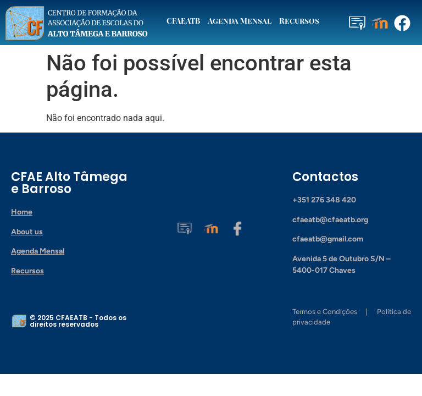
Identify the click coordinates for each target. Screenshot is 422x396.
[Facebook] (237, 227)
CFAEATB (183, 20)
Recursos (299, 20)
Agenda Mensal (239, 20)
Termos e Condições (324, 311)
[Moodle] (211, 227)
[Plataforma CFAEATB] (184, 227)
